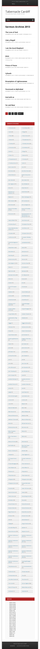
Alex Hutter (24, 180)
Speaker (24, 527)
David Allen (10, 251)
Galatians (10, 291)
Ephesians (24, 271)
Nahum (23, 436)
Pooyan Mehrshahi (26, 483)
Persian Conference (26, 458)
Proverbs (10, 488)
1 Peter (10, 135)
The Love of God (11, 32)
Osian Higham (25, 454)
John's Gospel (11, 375)
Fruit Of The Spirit (12, 286)
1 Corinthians (25, 128)
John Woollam (25, 371)
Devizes (23, 259)
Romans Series (25, 515)
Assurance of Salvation (11, 192)
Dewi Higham (11, 263)
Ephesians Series (12, 275)
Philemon (10, 471)
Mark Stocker (11, 411)
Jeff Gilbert (10, 351)
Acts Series (10, 171)
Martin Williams (25, 411)
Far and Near (10, 105)
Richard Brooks (25, 504)
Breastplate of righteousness (16, 81)
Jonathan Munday (12, 379)
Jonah (23, 375)
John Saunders (25, 367)
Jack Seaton (24, 344)
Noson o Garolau (12, 450)
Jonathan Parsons (12, 384)
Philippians (10, 479)
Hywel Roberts (11, 334)
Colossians (10, 233)
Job (9, 359)
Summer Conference (13, 535)
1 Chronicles (11, 128)
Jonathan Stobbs (25, 384)
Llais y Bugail (10, 40)
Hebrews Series (25, 327)
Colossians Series (25, 233)
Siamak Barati (25, 519)
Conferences (11, 237)
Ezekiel (10, 282)
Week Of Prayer (11, 587)
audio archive (22, 1)
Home (17, 1)
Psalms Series (11, 496)
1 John (9, 131)
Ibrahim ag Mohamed (13, 338)
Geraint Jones (11, 299)
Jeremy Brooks (11, 355)
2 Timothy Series (12, 163)
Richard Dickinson (26, 508)
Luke (9, 403)
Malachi (23, 403)
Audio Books (24, 191)
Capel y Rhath (11, 220)
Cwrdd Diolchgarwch (13, 242)
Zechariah (10, 591)
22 (15, 113)
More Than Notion (12, 436)
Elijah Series (11, 271)
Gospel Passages (25, 308)
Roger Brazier (11, 511)
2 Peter (10, 155)
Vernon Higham (25, 583)
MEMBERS (12, 646)
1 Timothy (10, 143)
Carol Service (25, 220)
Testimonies (11, 571)
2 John (9, 151)
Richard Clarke (11, 508)
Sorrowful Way (11, 527)
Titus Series (24, 579)
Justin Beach (24, 392)
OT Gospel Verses (12, 458)
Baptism (10, 197)
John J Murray (11, 367)
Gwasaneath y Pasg (12, 317)
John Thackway (11, 371)
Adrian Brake (11, 174)
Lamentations (25, 396)
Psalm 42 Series (11, 492)
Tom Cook (10, 583)
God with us (9, 97)
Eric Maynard (25, 275)
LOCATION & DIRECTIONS (23, 646)
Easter (9, 267)
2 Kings (23, 151)
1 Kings (23, 131)
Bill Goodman (25, 200)
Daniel (23, 247)
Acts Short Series (25, 171)
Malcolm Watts (11, 407)
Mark (23, 407)
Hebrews (10, 327)
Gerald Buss (24, 299)
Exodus (23, 278)
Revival (23, 500)
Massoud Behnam (12, 415)
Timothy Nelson (11, 575)
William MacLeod (25, 587)
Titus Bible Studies (12, 579)
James (9, 347)
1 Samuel (10, 139)
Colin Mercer (25, 228)
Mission (23, 431)
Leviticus (24, 399)
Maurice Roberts (25, 419)
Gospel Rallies (11, 314)
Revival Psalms (11, 504)
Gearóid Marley (25, 291)
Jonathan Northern (26, 379)
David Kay (10, 255)
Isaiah (9, 344)
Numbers (24, 450)
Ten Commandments (26, 566)
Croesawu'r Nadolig (26, 237)
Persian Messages (12, 463)
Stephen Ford (25, 531)
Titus (23, 575)
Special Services (12, 531)
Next (21, 113)
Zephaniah (24, 591)
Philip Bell (24, 471)
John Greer (24, 363)
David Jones (24, 251)
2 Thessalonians (11, 159)
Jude (23, 388)
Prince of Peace (11, 65)
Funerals (24, 286)
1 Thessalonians (25, 139)
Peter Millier (24, 467)
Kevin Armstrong (12, 396)
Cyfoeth (8, 73)
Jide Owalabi (24, 355)
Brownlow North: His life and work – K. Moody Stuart (26, 215)
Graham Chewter (26, 314)
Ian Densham (25, 334)
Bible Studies (11, 200)
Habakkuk (24, 317)
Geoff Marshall (25, 295)
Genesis (10, 295)
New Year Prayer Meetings (25, 446)
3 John (23, 163)
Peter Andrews (25, 463)
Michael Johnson (12, 427)
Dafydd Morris (11, 247)
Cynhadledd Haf (25, 242)
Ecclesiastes (24, 267)
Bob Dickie (10, 204)
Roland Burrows (25, 511)
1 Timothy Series (25, 143)
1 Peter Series (25, 135)
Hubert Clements (25, 330)
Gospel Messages (25, 303)
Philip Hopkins (25, 475)
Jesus (7, 56)
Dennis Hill (24, 255)
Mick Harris (24, 427)
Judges (9, 392)
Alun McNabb (25, 184)
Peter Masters (11, 467)
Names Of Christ (12, 441)
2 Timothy (24, 159)
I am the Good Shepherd (14, 48)
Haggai (9, 323)
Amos (9, 187)
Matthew (24, 415)
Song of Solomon (25, 523)
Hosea (9, 330)
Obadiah (10, 454)
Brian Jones (10, 213)
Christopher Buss (25, 224)
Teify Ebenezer (11, 566)
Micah (9, 423)
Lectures (10, 399)
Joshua (9, 388)
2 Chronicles (11, 147)
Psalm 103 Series (25, 488)
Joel (23, 359)
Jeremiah (24, 351)
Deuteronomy (11, 259)
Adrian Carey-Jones (26, 174)
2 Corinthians (25, 147)
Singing (10, 523)
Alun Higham (11, 184)
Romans (10, 515)
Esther (9, 278)
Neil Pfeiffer (11, 445)
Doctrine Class (25, 263)
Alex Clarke (10, 180)
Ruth (9, 519)
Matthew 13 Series (12, 419)
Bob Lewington (25, 204)
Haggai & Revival (25, 323)
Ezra (23, 282)
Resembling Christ (26, 496)
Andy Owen (24, 187)
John (9, 363)
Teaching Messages (26, 561)
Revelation (10, 500)
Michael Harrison (25, 423)
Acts (23, 167)
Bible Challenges (25, 197)
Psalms (23, 492)
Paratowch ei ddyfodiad (14, 89)
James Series (24, 347)
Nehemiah (24, 441)
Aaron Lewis (11, 167)
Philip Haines (11, 475)
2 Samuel (24, 155)
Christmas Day (11, 224)
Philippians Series (26, 479)
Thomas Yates (25, 571)
